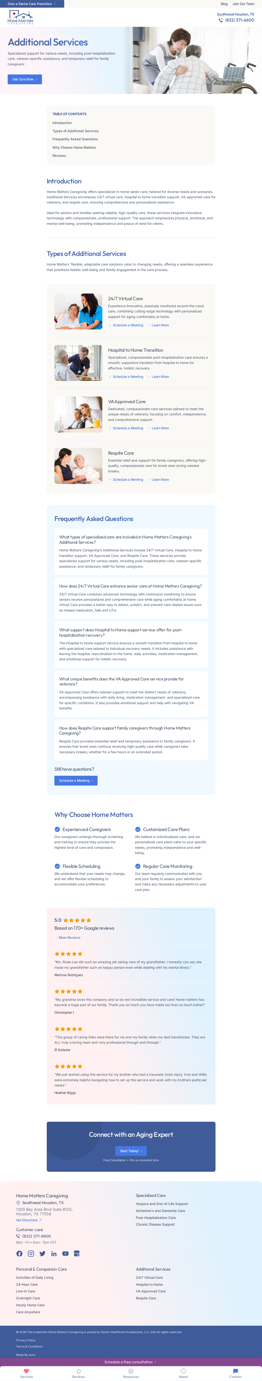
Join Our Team (243, 4)
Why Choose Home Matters (74, 147)
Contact (235, 1377)
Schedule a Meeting (128, 325)
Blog (224, 4)
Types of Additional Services (75, 131)
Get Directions (27, 1220)
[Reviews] (79, 1371)
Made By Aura (25, 1355)
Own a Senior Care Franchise (30, 4)
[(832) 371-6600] (221, 20)
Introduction (62, 123)
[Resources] (131, 1371)
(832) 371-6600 (239, 20)
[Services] (26, 1371)
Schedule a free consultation (129, 1361)
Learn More (160, 325)
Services (26, 1377)
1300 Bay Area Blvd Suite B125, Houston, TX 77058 (44, 1211)
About (183, 1377)
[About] (183, 1371)
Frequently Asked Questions (75, 139)
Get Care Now (23, 79)
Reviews (59, 155)
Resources (131, 1377)
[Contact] (236, 1371)
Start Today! (129, 1151)
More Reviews (70, 938)
